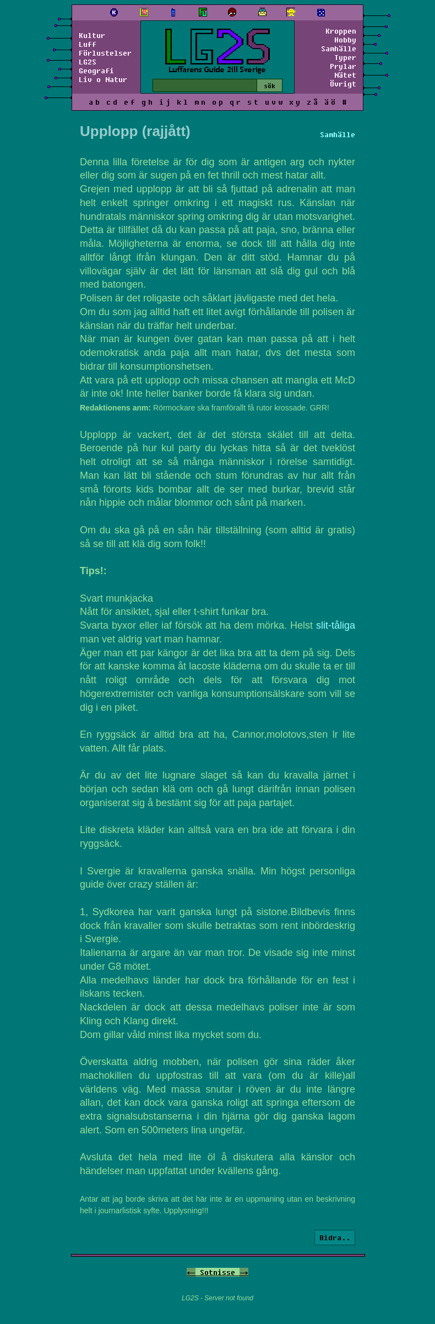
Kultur (92, 35)
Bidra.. (334, 1237)
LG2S (87, 61)
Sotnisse (217, 1272)
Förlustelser (105, 52)
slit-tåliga (335, 625)
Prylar (343, 66)
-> (244, 1272)
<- (191, 1272)
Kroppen (340, 30)
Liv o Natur (103, 79)
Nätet (345, 75)
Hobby (345, 39)
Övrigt (343, 83)
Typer (345, 57)
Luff (87, 44)
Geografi (96, 70)
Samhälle (338, 48)
